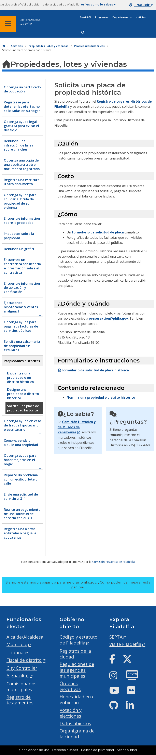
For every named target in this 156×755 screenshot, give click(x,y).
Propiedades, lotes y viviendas (48, 46)
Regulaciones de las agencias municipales (77, 670)
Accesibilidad (127, 750)
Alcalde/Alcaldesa (24, 637)
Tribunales (17, 652)
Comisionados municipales (21, 686)
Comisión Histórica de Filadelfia (113, 562)
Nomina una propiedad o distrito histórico (101, 397)
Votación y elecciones (71, 713)
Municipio (16, 644)
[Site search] (83, 33)
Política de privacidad (97, 750)
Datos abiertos (75, 723)
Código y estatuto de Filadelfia (78, 640)
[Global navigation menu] (8, 24)
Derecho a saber (65, 750)
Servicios (85, 17)
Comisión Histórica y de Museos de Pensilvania (77, 427)
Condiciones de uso (34, 750)
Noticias (141, 17)
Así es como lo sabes (98, 4)
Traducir (143, 5)
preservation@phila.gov (108, 318)
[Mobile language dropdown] (141, 5)
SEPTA (116, 637)
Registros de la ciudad (75, 654)
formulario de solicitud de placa (98, 232)
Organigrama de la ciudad (77, 734)
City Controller (21, 668)
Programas (101, 17)
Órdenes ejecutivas (70, 686)
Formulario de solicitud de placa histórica (93, 370)
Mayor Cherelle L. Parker (30, 21)
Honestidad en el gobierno (78, 699)
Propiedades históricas (89, 46)
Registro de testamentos (19, 700)
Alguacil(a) (17, 675)
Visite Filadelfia (125, 644)
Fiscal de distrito (24, 660)
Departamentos (122, 17)
